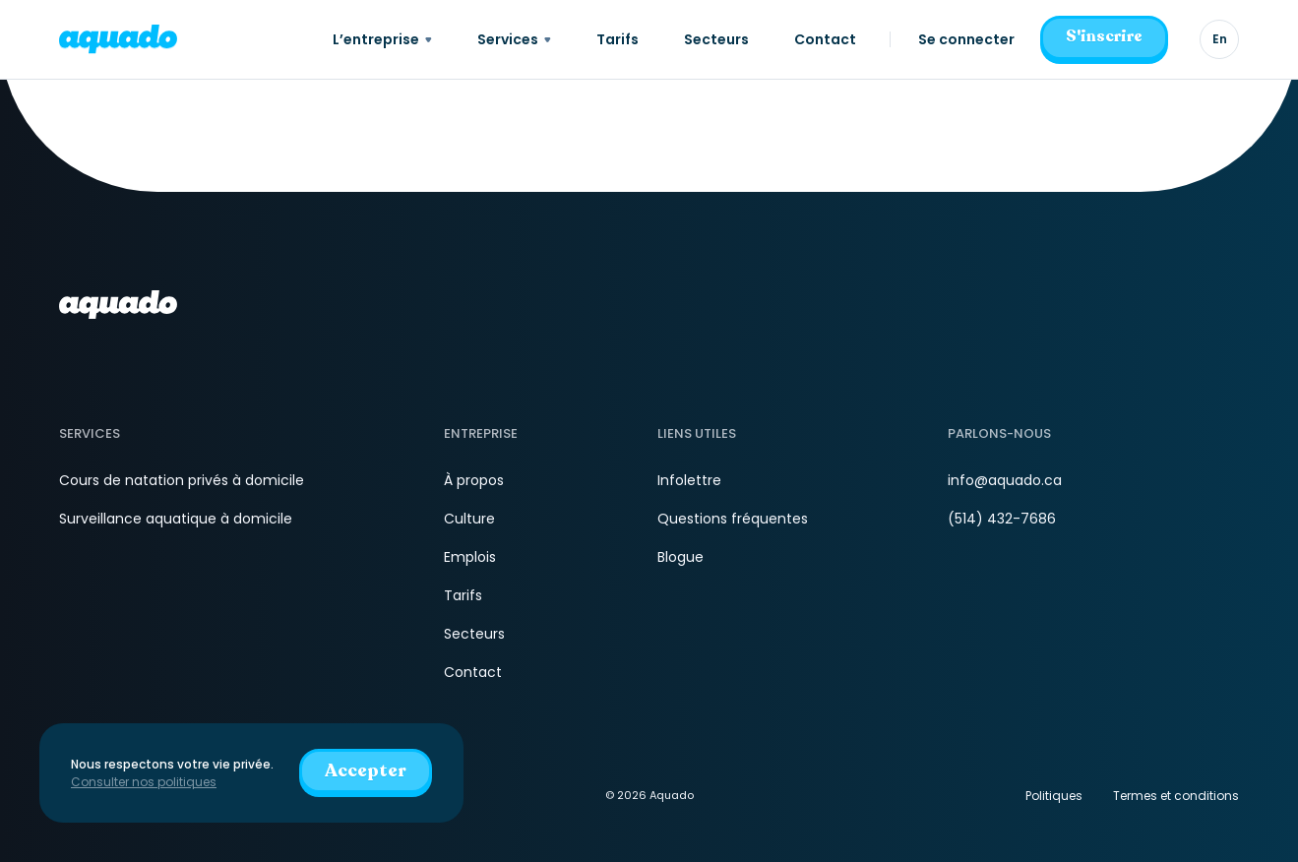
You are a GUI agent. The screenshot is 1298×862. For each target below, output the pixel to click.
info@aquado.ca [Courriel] (1005, 480)
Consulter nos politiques (143, 781)
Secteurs (474, 634)
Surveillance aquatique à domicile (175, 518)
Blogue (680, 557)
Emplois (470, 557)
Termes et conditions (1176, 795)
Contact (473, 672)
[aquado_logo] (118, 39)
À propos (474, 480)
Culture (469, 518)
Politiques (1053, 795)
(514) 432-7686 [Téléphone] (1002, 518)
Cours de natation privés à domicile (181, 480)
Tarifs (463, 595)
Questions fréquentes (732, 518)
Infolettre (689, 480)
